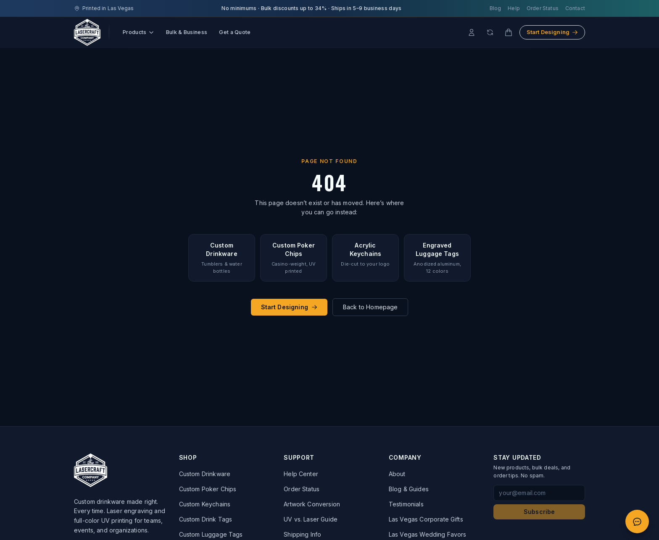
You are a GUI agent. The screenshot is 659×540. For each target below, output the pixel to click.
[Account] (471, 32)
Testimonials (406, 504)
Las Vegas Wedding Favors (428, 534)
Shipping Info (302, 534)
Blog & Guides (409, 489)
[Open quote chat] (637, 521)
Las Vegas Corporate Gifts (426, 519)
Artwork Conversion (312, 504)
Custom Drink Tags (205, 519)
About (397, 473)
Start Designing (552, 32)
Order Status (543, 8)
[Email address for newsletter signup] (539, 493)
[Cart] (508, 32)
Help (514, 8)
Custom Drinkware (205, 473)
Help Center (301, 473)
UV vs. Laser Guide (310, 519)
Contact (575, 8)
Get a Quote (234, 32)
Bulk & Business (187, 32)
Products (138, 32)
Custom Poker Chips (208, 489)
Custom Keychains (205, 504)
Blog (495, 8)
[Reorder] (490, 32)
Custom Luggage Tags (211, 534)
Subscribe (539, 511)
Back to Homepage (370, 307)
